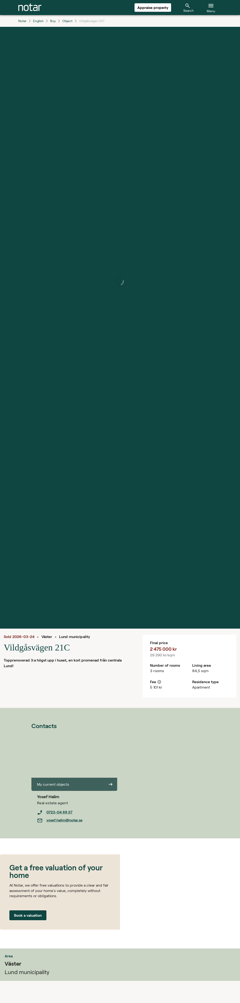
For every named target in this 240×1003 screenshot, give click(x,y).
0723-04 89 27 (54, 812)
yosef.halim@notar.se (59, 820)
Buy (53, 21)
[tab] (29, 7)
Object (67, 21)
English (38, 21)
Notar (22, 21)
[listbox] (77, 816)
